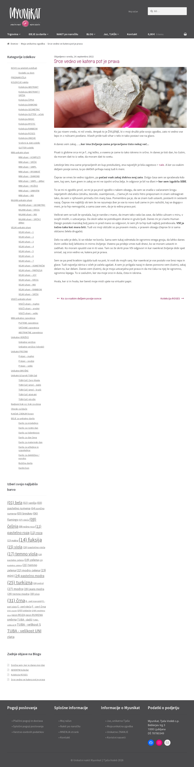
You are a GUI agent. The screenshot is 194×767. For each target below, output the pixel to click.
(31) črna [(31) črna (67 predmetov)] (16, 600)
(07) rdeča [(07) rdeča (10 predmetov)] (24, 519)
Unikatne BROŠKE (19, 370)
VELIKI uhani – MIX (27, 284)
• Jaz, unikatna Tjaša (117, 720)
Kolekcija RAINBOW (28, 128)
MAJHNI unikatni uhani (21, 200)
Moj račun (133, 11)
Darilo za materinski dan (30, 442)
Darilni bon (24, 468)
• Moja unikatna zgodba (119, 726)
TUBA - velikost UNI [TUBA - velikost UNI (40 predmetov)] (24, 630)
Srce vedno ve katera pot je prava (28, 679)
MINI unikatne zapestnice (23, 318)
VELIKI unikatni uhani (21, 227)
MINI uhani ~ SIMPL (27, 166)
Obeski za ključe (19, 408)
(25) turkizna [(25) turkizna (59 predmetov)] (19, 582)
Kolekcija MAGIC (26, 119)
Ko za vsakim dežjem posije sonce (81, 298)
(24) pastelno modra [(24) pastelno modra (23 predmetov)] (29, 575)
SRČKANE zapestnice (29, 327)
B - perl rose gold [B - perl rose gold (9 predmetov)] (34, 601)
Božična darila (25, 463)
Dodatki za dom (26, 72)
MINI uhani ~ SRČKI (28, 162)
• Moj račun (65, 720)
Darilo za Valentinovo (29, 432)
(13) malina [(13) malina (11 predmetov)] (12, 540)
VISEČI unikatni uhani (21, 299)
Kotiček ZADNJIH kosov (22, 413)
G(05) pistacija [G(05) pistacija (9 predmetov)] (24, 610)
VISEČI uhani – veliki (28, 313)
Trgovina (12, 34)
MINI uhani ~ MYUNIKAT (29, 171)
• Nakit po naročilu (69, 726)
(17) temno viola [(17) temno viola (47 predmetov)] (22, 553)
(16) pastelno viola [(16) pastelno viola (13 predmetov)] (34, 547)
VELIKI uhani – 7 (26, 260)
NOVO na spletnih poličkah (24, 68)
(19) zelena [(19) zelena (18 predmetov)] (31, 560)
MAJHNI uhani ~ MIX (28, 214)
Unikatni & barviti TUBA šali (24, 375)
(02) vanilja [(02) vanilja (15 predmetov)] (29, 503)
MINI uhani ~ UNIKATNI (29, 190)
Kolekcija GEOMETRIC (29, 109)
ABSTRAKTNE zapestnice (31, 332)
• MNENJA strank (69, 732)
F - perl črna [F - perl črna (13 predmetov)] (39, 606)
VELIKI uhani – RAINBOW (30, 289)
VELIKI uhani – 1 (26, 232)
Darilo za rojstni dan (28, 427)
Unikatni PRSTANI (19, 351)
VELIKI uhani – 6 (26, 256)
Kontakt (132, 34)
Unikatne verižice (27, 342)
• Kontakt (64, 737)
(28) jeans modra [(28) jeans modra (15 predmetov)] (34, 589)
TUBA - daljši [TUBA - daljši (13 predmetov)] (24, 619)
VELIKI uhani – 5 (26, 251)
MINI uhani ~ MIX (26, 195)
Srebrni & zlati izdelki (29, 142)
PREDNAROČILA (18, 77)
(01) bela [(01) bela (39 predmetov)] (14, 502)
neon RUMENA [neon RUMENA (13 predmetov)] (34, 615)
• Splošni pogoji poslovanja (27, 726)
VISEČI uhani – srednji (29, 308)
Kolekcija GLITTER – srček (31, 114)
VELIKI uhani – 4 (26, 246)
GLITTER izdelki (26, 147)
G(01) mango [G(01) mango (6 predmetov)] (12, 611)
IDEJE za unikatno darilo (23, 418)
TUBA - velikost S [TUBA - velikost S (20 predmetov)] (29, 624)
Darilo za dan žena (28, 437)
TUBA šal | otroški (27, 399)
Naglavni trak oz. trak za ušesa (26, 404)
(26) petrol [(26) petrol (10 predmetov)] (38, 583)
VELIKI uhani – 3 (26, 241)
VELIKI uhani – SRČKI (28, 294)
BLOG (90, 34)
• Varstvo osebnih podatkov (28, 732)
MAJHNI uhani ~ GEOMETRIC (32, 205)
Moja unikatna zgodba (33, 43)
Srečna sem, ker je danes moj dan (28, 665)
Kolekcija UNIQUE (27, 138)
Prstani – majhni (26, 356)
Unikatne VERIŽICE (20, 337)
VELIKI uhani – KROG (28, 280)
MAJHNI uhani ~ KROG (29, 209)
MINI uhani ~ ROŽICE (28, 185)
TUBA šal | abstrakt (28, 394)
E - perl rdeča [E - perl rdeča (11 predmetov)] (24, 606)
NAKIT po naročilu (67, 34)
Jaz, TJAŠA (110, 34)
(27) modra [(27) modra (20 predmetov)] (15, 589)
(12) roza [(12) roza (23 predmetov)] (36, 532)
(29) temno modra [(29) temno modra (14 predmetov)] (18, 594)
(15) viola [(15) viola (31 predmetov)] (14, 547)
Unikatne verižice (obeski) (31, 346)
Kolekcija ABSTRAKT (28, 87)
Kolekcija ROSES (170, 298)
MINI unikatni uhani (20, 152)
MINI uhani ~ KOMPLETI (30, 157)
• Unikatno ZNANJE (116, 732)
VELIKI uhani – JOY (27, 275)
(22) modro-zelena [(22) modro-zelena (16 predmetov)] (28, 570)
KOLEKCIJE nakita (19, 82)
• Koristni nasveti (115, 737)
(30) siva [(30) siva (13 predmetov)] (34, 594)
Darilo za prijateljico (28, 423)
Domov (14, 43)
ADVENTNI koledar (20, 670)
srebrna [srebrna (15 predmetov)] (12, 619)
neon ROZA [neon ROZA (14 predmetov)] (18, 615)
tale (161, 164)
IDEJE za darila (37, 34)
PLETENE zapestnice (28, 322)
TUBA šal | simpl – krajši (30, 389)
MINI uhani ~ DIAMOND (29, 176)
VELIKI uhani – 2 (26, 237)
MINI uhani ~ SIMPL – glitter (31, 181)
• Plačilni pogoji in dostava (27, 720)
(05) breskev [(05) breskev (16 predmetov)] (24, 513)
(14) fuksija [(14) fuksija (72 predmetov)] (30, 539)
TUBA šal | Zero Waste (29, 380)
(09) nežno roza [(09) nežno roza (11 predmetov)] (27, 526)
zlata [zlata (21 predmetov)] (10, 637)
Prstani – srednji (26, 361)
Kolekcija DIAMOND (28, 104)
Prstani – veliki (26, 365)
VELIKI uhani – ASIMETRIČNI (32, 265)
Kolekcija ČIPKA (26, 99)
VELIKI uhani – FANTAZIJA (30, 270)
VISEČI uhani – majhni (29, 303)
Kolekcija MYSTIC (27, 123)
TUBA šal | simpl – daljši (30, 385)
